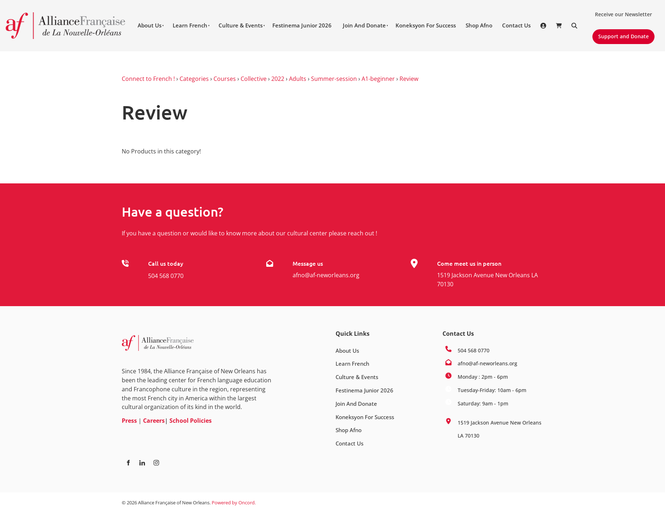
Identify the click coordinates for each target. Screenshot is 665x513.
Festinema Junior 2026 (302, 25)
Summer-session (334, 79)
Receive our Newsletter (620, 12)
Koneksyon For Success (426, 25)
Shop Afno (479, 25)
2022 (277, 79)
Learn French (190, 25)
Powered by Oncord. (234, 502)
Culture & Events (241, 25)
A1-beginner (378, 79)
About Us (149, 25)
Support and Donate (620, 34)
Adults (297, 79)
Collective (254, 79)
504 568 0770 (165, 276)
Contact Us (516, 25)
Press (129, 421)
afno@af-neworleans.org (326, 275)
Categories (194, 79)
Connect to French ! (148, 79)
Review (409, 79)
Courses (224, 79)
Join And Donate (364, 25)
